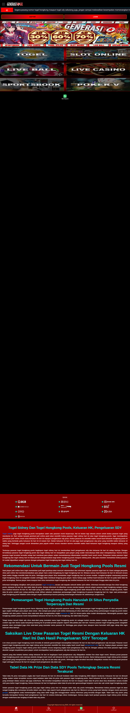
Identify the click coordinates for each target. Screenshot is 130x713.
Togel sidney (8, 534)
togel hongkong (48, 585)
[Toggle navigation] (3, 4)
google (5, 693)
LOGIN (95, 17)
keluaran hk (65, 613)
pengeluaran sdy (91, 645)
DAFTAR (32, 17)
